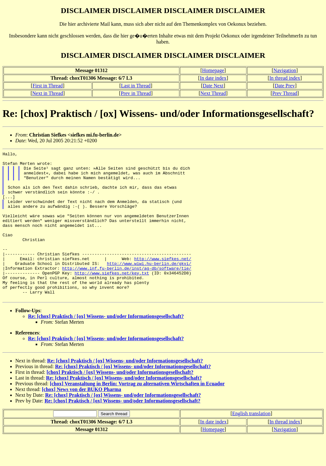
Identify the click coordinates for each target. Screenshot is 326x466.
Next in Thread (47, 93)
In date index (213, 78)
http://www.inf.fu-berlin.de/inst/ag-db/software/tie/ (126, 292)
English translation (251, 443)
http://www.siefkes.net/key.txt (111, 298)
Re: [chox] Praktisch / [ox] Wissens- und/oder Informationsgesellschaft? (106, 345)
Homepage (213, 70)
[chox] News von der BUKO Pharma (81, 419)
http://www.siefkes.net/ (162, 280)
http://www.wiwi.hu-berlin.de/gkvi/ (149, 286)
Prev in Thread (136, 93)
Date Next (213, 85)
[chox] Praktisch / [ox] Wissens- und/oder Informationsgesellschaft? (119, 401)
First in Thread (47, 85)
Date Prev (285, 85)
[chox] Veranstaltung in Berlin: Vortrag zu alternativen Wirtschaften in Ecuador (137, 413)
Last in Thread (136, 85)
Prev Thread (284, 93)
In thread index (284, 78)
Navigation (284, 70)
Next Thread (213, 93)
